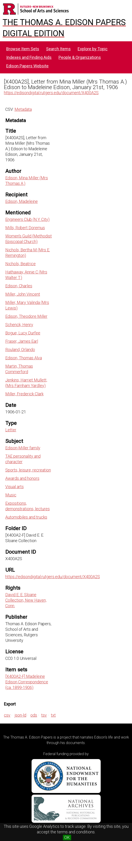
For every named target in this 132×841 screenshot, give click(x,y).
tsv (44, 715)
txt (53, 715)
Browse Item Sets (22, 48)
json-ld (20, 715)
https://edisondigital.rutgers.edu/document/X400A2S (51, 92)
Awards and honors (22, 478)
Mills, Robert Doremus (25, 227)
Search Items (58, 48)
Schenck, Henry (19, 324)
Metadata (23, 109)
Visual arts (14, 486)
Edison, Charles (18, 285)
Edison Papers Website (27, 65)
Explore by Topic (93, 48)
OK (67, 837)
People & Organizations (80, 57)
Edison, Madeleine (21, 201)
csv (7, 715)
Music (10, 495)
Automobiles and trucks (26, 517)
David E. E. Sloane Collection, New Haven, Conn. (26, 600)
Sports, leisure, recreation (28, 470)
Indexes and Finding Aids (29, 57)
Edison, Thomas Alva (23, 357)
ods (33, 715)
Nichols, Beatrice (20, 263)
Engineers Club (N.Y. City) (27, 219)
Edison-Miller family (22, 447)
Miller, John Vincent (22, 294)
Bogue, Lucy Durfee (22, 332)
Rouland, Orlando (20, 349)
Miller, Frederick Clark (24, 393)
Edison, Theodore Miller (26, 316)
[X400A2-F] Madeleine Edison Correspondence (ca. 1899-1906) (26, 682)
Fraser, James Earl (21, 341)
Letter (10, 429)
